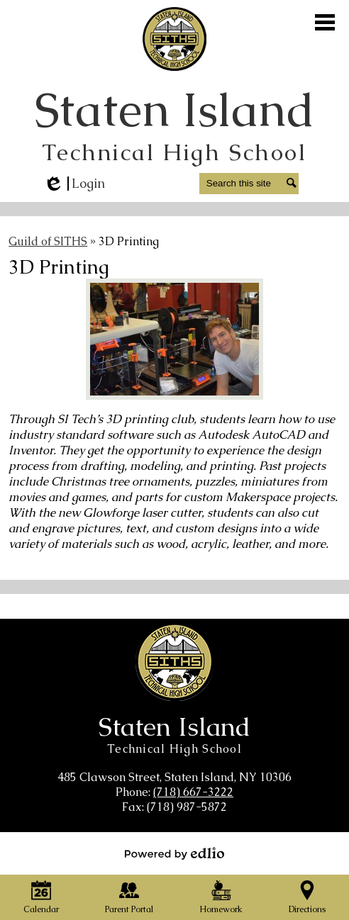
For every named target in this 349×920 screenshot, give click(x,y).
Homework (221, 897)
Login (74, 183)
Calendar (41, 897)
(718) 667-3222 (193, 792)
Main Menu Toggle (325, 22)
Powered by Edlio (174, 853)
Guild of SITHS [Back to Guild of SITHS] (48, 241)
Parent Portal (129, 897)
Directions (307, 897)
